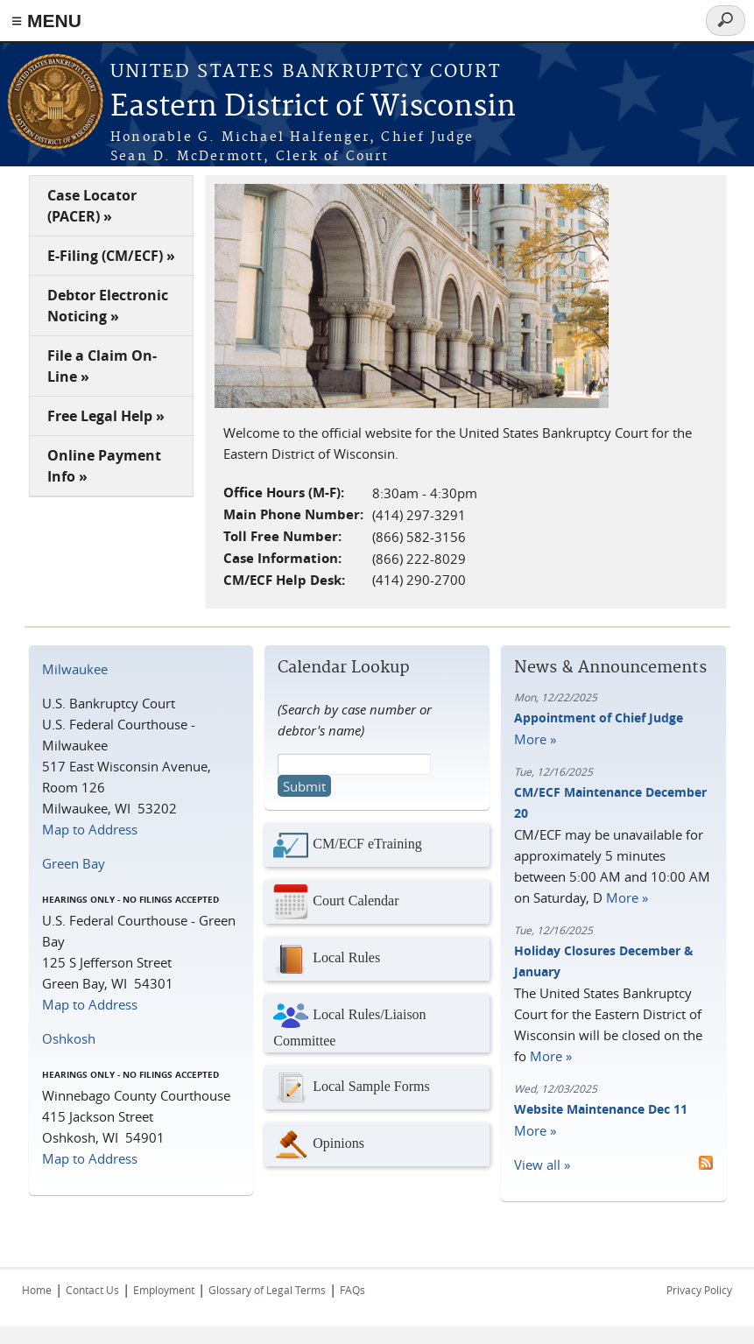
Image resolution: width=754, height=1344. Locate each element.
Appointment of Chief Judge (598, 717)
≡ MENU (46, 21)
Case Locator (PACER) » (92, 206)
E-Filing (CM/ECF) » (111, 255)
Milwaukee (75, 669)
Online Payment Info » (104, 466)
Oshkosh (68, 1038)
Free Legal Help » (106, 416)
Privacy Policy (699, 1290)
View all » (542, 1164)
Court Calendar (335, 901)
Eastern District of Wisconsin (313, 107)
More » (535, 739)
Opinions (318, 1144)
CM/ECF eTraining (347, 844)
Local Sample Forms (351, 1087)
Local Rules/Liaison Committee (349, 1023)
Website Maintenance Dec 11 (600, 1109)
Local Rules (326, 958)
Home (37, 1290)
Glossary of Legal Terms (267, 1290)
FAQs (352, 1290)
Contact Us (92, 1290)
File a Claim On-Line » (102, 366)
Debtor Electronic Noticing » (107, 305)
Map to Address (89, 829)
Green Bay (73, 863)
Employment (163, 1290)
